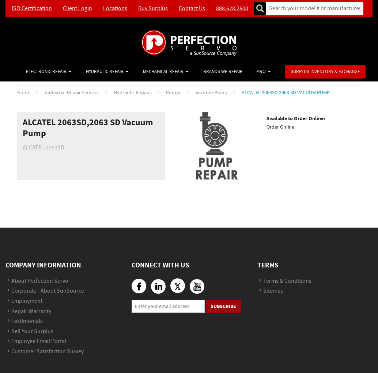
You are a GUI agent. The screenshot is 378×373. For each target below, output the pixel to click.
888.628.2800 (232, 8)
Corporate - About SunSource (47, 291)
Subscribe (223, 306)
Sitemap (273, 291)
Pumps (173, 93)
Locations (115, 8)
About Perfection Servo (39, 281)
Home (23, 93)
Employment (26, 301)
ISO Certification (32, 8)
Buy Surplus (153, 8)
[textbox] (312, 8)
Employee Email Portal (38, 341)
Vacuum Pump (211, 93)
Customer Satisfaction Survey (47, 351)
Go (260, 8)
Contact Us (192, 8)
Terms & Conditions (287, 281)
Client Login (77, 8)
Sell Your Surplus (32, 331)
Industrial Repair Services (72, 93)
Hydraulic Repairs (133, 93)
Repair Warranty (31, 311)
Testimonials (27, 321)
